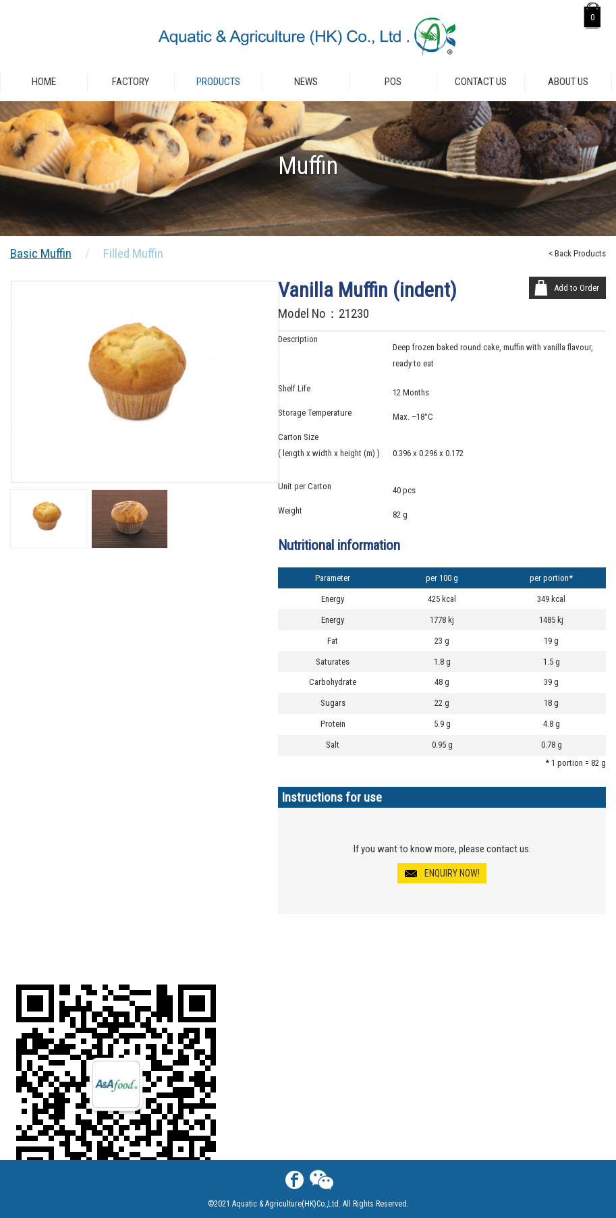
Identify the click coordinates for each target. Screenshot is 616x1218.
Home (44, 82)
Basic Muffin (41, 253)
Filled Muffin (133, 253)
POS (393, 82)
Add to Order (576, 288)
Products (218, 82)
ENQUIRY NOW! (452, 873)
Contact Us (481, 82)
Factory (130, 82)
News (306, 82)
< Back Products (577, 253)
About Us (568, 82)
